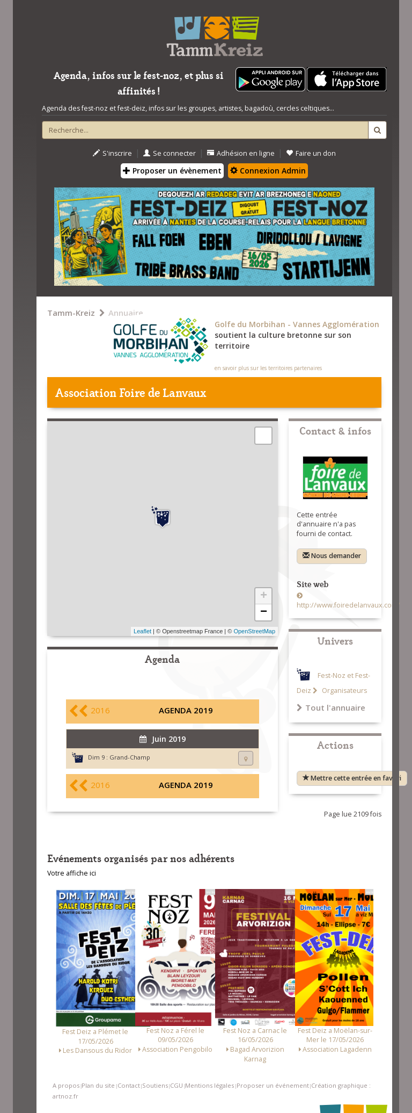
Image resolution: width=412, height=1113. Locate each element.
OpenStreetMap (254, 631)
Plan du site (98, 1085)
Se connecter (169, 153)
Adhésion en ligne (241, 153)
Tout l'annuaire (331, 707)
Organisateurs (343, 690)
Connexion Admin (268, 170)
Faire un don (311, 153)
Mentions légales (209, 1085)
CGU (176, 1085)
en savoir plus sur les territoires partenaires (268, 368)
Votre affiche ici (71, 873)
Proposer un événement (273, 1085)
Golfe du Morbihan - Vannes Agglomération (297, 324)
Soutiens (155, 1085)
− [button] (263, 612)
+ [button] (263, 596)
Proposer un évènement (172, 170)
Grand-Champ (129, 757)
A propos (66, 1085)
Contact (128, 1085)
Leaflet (142, 631)
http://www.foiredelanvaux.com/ (348, 605)
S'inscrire (112, 153)
